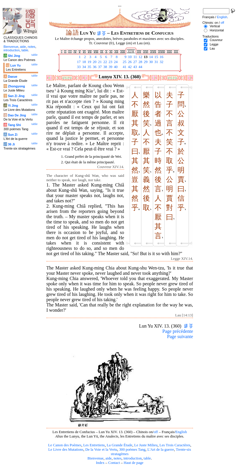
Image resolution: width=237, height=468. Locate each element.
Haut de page (134, 463)
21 (99, 62)
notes (117, 458)
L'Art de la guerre (160, 449)
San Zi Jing (16, 96)
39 (110, 67)
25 (124, 62)
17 (78, 62)
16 (161, 57)
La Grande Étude (119, 445)
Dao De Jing (17, 115)
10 (129, 57)
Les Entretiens (94, 445)
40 (115, 67)
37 (99, 67)
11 (134, 57)
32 (161, 62)
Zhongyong (16, 86)
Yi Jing (13, 105)
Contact (114, 463)
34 (83, 67)
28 (140, 62)
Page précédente (177, 331)
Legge (214, 44)
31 (155, 62)
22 (104, 62)
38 (104, 67)
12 (140, 57)
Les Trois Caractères (175, 445)
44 (140, 67)
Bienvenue (95, 458)
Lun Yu (15, 65)
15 (155, 57)
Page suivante (180, 336)
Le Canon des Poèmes (64, 445)
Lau (212, 48)
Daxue (12, 76)
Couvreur (216, 40)
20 (94, 62)
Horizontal (217, 30)
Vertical (215, 26)
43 (134, 67)
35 (89, 67)
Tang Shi (14, 125)
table (147, 458)
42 (129, 67)
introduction (132, 458)
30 (150, 62)
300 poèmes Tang (132, 449)
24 (115, 62)
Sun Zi (13, 134)
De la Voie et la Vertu (101, 449)
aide (108, 458)
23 (110, 62)
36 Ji (11, 144)
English (181, 432)
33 (78, 67)
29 (145, 62)
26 (129, 62)
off (156, 432)
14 (150, 57)
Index (100, 463)
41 (124, 67)
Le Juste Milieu (146, 445)
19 (89, 62)
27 (134, 62)
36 (94, 67)
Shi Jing (14, 55)
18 (83, 62)
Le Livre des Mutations (65, 449)
